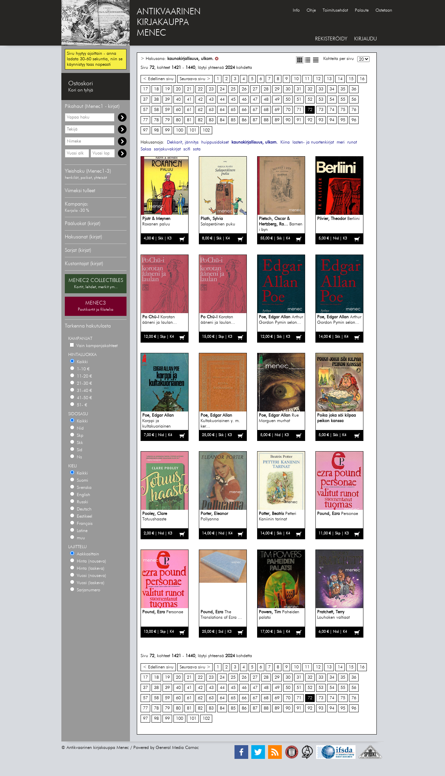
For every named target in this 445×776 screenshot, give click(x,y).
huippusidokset (215, 142)
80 (178, 120)
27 (255, 89)
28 (266, 89)
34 (331, 89)
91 (299, 120)
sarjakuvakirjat (167, 149)
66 (244, 110)
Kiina (285, 142)
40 (178, 99)
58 (156, 110)
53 (320, 99)
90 (288, 120)
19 (167, 89)
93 (320, 120)
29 (277, 89)
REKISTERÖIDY (331, 38)
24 (222, 89)
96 (353, 120)
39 (167, 99)
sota (197, 149)
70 (288, 110)
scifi (186, 149)
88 (266, 120)
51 (299, 99)
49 (277, 99)
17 (145, 89)
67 (255, 110)
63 (211, 110)
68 (266, 110)
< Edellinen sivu (158, 79)
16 (362, 79)
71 (299, 110)
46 (244, 99)
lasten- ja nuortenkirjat (313, 142)
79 (167, 120)
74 (331, 110)
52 (310, 99)
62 (200, 110)
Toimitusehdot (335, 10)
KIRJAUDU (365, 38)
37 (145, 99)
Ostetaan (383, 10)
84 (222, 120)
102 (206, 130)
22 (200, 89)
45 (233, 99)
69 (277, 110)
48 (266, 99)
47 (255, 99)
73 (320, 110)
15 (351, 79)
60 (178, 110)
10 (296, 79)
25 (233, 89)
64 (222, 110)
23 (211, 89)
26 (244, 89)
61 (189, 110)
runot (352, 142)
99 (167, 130)
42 (200, 99)
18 (156, 89)
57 (145, 110)
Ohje (311, 10)
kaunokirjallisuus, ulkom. (190, 59)
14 (340, 79)
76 (353, 110)
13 (329, 79)
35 (342, 89)
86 (244, 120)
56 (353, 99)
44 (222, 99)
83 (211, 120)
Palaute (362, 10)
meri (341, 142)
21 (189, 89)
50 (288, 99)
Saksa (146, 149)
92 (310, 120)
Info (296, 10)
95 (342, 120)
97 (145, 130)
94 (331, 120)
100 (179, 130)
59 (167, 110)
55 (342, 99)
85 (233, 120)
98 (156, 130)
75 (342, 110)
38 (156, 99)
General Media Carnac (177, 748)
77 (145, 120)
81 (189, 120)
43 (211, 99)
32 (310, 89)
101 (192, 130)
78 (156, 120)
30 (288, 89)
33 (320, 89)
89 (277, 120)
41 (189, 99)
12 (318, 79)
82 (200, 120)
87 (255, 120)
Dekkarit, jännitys (183, 142)
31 (299, 89)
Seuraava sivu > (195, 79)
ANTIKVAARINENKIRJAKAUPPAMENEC (169, 23)
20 (178, 89)
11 (307, 79)
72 (310, 110)
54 (331, 99)
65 (233, 110)
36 (353, 89)
